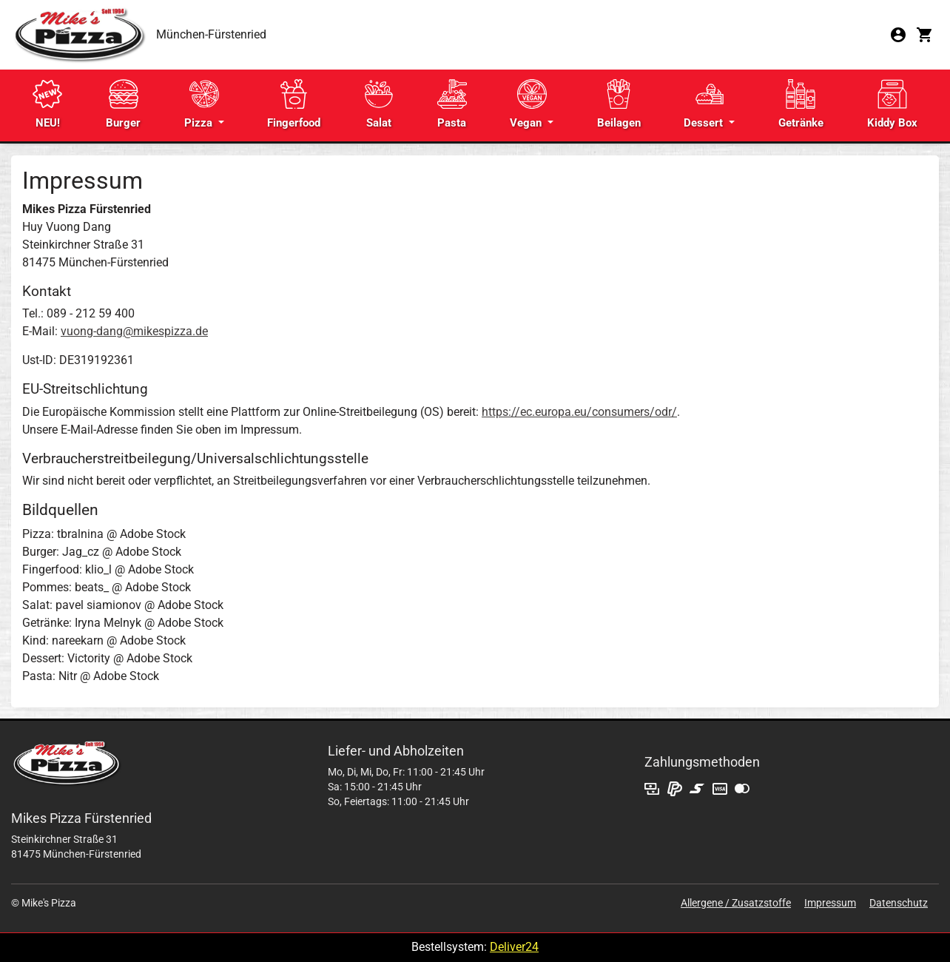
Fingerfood (293, 104)
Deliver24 (514, 947)
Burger (123, 104)
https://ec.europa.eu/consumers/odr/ (579, 412)
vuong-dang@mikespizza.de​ (134, 331)
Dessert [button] (705, 104)
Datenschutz (898, 903)
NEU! (47, 104)
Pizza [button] (201, 104)
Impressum (830, 903)
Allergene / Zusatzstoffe (736, 903)
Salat (379, 104)
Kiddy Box (892, 104)
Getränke (800, 104)
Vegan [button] (528, 104)
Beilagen (619, 104)
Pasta (452, 104)
